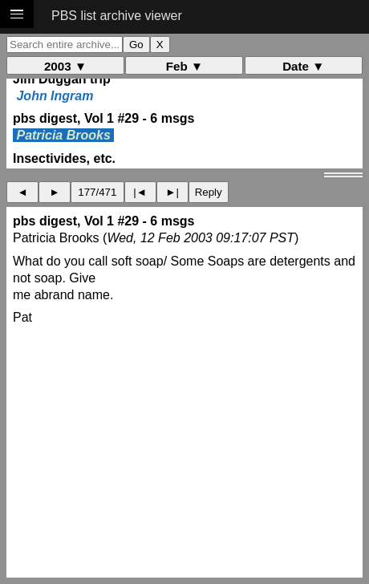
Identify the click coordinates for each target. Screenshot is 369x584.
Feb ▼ (184, 66)
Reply (208, 192)
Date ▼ (303, 66)
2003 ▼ (65, 66)
